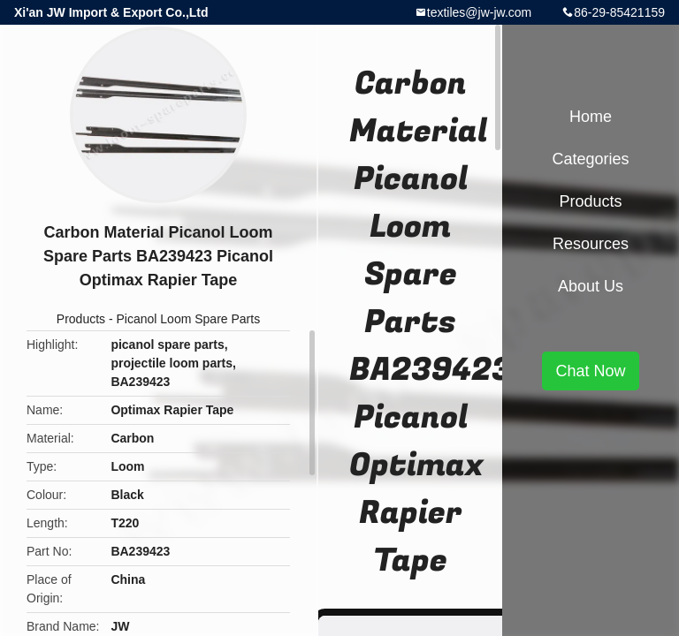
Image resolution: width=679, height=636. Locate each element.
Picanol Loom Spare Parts (189, 319)
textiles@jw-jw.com (479, 12)
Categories (590, 159)
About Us (590, 286)
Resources (591, 244)
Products (81, 319)
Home (590, 116)
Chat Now (590, 371)
